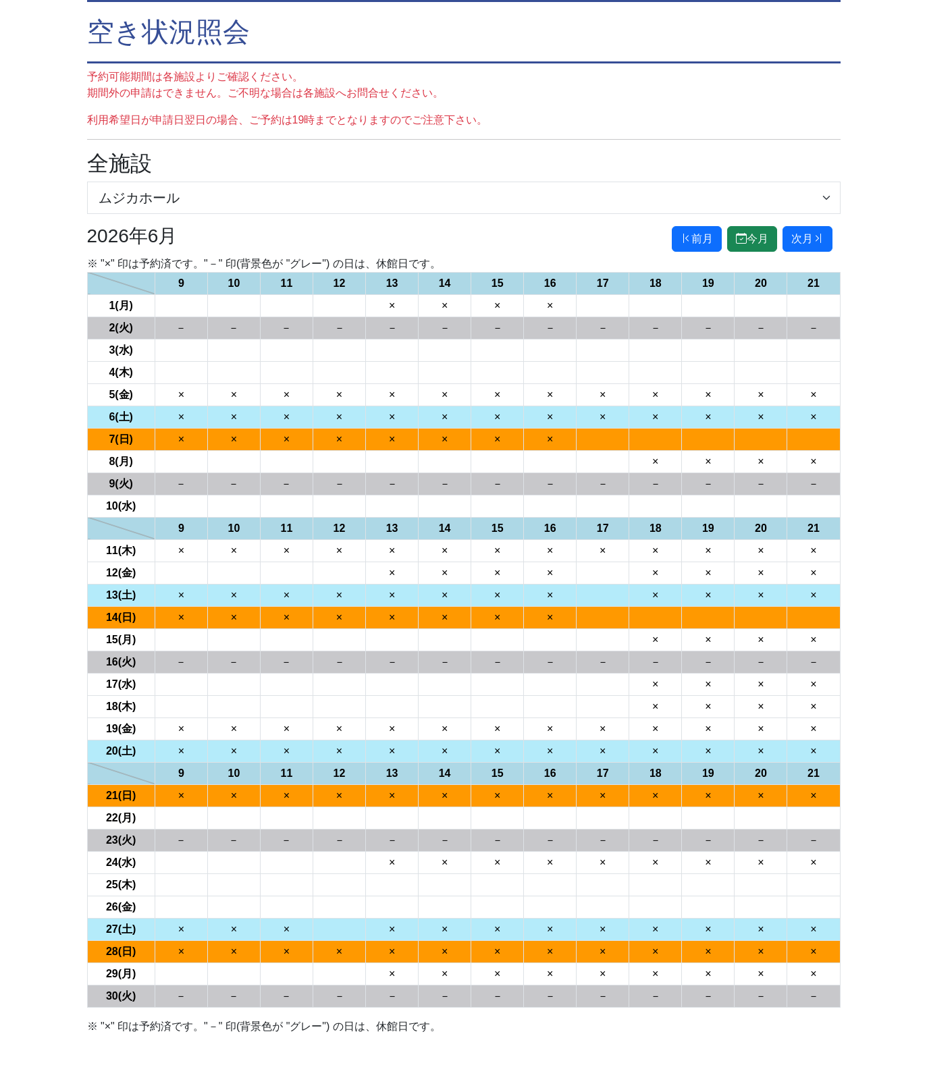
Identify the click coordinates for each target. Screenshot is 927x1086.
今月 (752, 238)
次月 (807, 238)
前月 (697, 238)
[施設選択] (464, 198)
